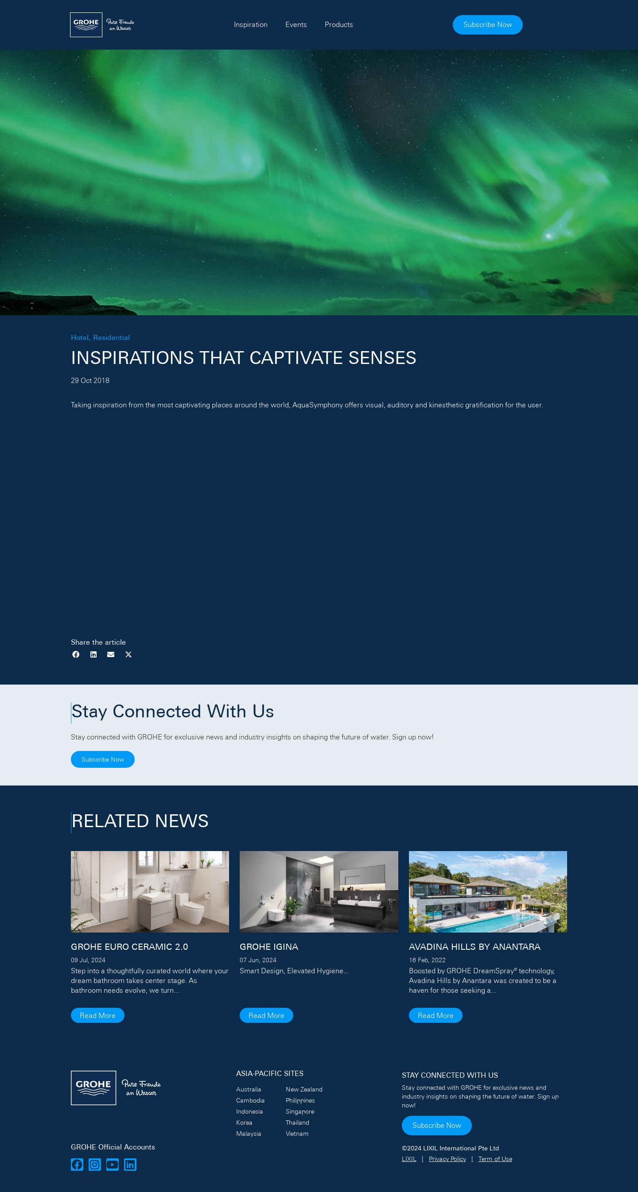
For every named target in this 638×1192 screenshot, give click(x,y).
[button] (76, 654)
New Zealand (304, 1089)
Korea (244, 1122)
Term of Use (495, 1158)
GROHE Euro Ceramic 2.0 (129, 947)
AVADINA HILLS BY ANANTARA (475, 947)
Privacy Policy (447, 1158)
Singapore (300, 1111)
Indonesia (249, 1111)
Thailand (297, 1122)
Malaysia (248, 1133)
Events (319, 24)
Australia (248, 1089)
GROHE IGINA (269, 947)
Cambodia (250, 1100)
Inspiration (273, 24)
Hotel (80, 338)
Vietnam (297, 1133)
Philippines (300, 1100)
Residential (111, 338)
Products (361, 24)
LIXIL (409, 1158)
